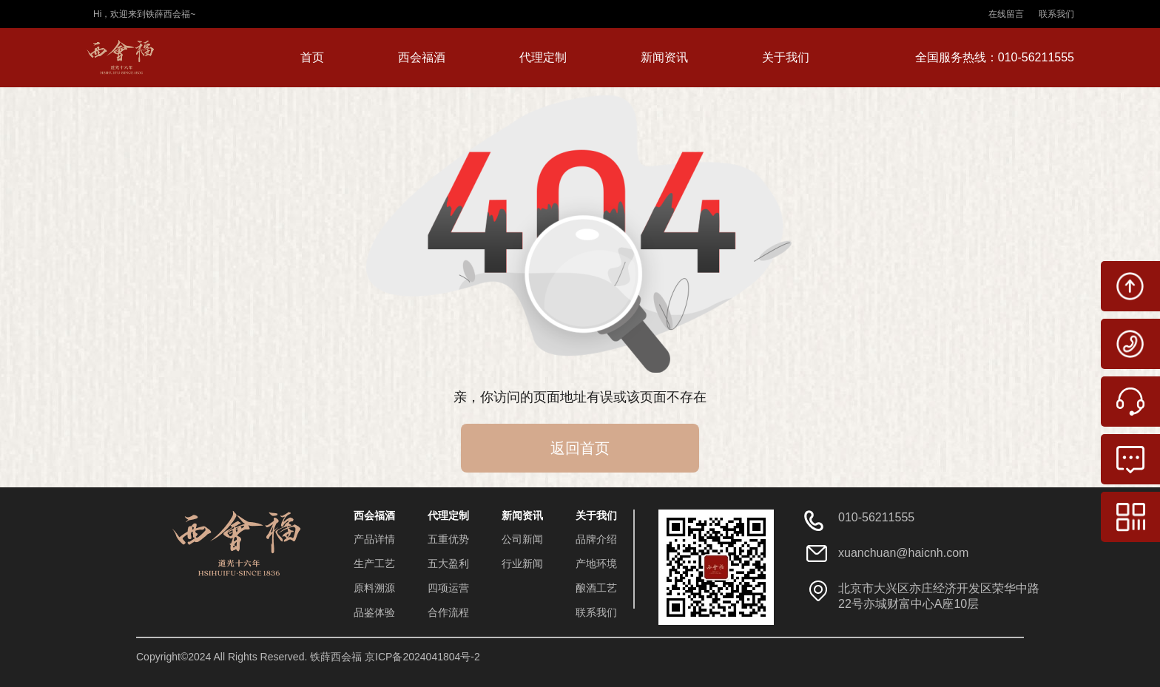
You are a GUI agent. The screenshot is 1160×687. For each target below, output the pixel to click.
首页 (312, 57)
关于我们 (785, 57)
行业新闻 (522, 563)
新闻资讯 (664, 57)
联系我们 (1056, 14)
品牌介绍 (596, 539)
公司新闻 (522, 539)
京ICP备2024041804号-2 (422, 657)
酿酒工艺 (596, 588)
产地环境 (596, 563)
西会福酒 (421, 57)
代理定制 (543, 57)
